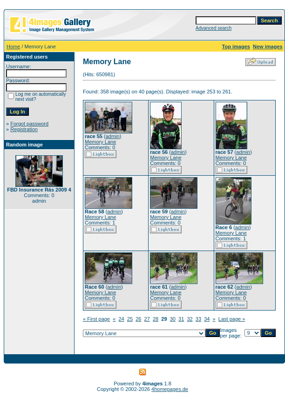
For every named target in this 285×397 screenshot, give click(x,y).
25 (130, 319)
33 (198, 319)
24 (121, 319)
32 (189, 319)
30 (173, 319)
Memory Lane (100, 142)
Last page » (231, 319)
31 (181, 319)
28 (155, 319)
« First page (96, 319)
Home (13, 46)
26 (138, 319)
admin (113, 136)
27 (147, 319)
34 (207, 319)
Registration (24, 129)
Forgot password (29, 123)
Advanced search (213, 28)
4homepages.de (169, 389)
